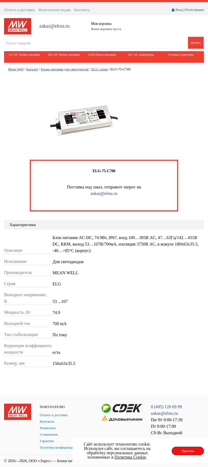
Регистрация (194, 10)
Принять (187, 451)
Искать (196, 43)
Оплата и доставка (19, 9)
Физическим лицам (54, 9)
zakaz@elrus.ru (54, 26)
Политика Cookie (130, 457)
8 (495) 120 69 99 (166, 406)
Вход (179, 10)
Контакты (82, 9)
